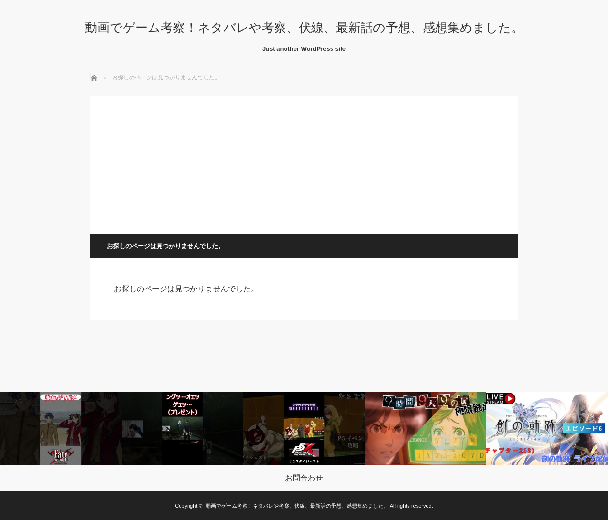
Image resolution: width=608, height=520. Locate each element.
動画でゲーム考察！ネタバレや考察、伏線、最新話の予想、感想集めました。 (304, 27)
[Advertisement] (304, 163)
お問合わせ (304, 478)
